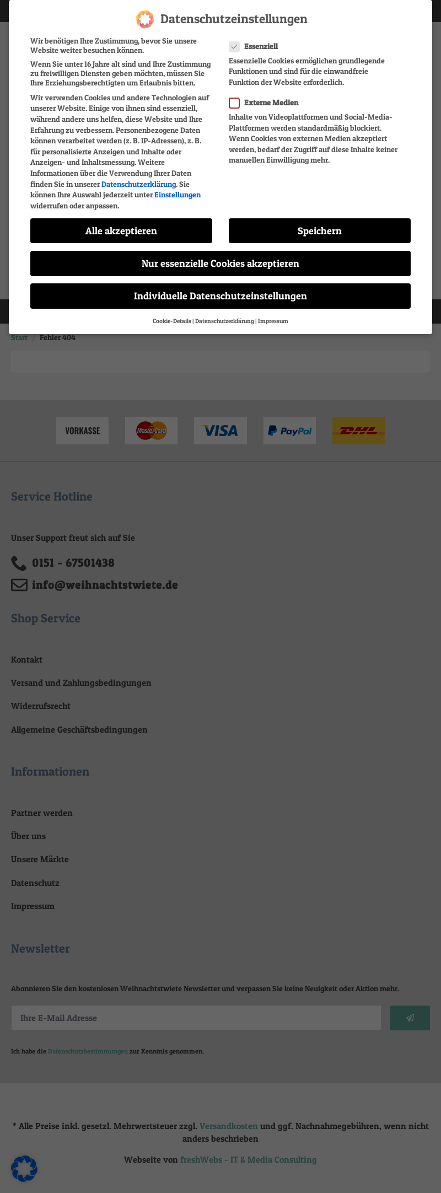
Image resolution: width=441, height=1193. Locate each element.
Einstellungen (177, 187)
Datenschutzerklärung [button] (224, 314)
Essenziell (257, 39)
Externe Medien (267, 95)
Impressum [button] (273, 314)
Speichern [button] (320, 223)
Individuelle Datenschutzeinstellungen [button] (220, 289)
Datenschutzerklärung (138, 176)
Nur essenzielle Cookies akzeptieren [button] (220, 256)
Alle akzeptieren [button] (121, 223)
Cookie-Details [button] (172, 314)
